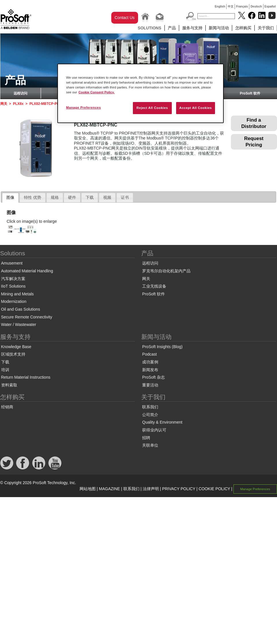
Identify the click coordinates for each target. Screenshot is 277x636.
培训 (5, 369)
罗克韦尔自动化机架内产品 (166, 271)
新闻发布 (150, 369)
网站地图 (88, 488)
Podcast (149, 354)
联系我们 (150, 407)
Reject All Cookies (152, 108)
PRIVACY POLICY (178, 488)
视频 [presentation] (107, 197)
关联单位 (150, 445)
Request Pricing (253, 142)
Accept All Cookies (195, 108)
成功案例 (150, 362)
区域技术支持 (13, 354)
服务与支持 (192, 28)
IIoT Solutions (13, 286)
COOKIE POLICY (214, 488)
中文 (230, 6)
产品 (172, 28)
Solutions (149, 28)
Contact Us (125, 17)
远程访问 (20, 93)
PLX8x (18, 104)
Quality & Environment (162, 422)
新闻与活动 (219, 28)
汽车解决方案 (13, 278)
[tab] (10, 198)
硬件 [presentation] (72, 197)
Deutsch (256, 6)
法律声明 (151, 488)
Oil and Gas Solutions (20, 309)
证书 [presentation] (125, 197)
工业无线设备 (154, 286)
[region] (140, 93)
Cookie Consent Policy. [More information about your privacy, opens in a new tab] (96, 92)
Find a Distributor (253, 123)
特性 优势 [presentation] (32, 197)
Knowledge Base (16, 346)
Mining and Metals (17, 294)
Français (242, 6)
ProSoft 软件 (250, 93)
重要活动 (150, 385)
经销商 (7, 407)
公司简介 (150, 414)
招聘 (146, 437)
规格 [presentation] (55, 197)
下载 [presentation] (90, 197)
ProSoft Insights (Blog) (162, 346)
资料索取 (9, 385)
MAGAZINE (109, 488)
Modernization (14, 301)
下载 (5, 362)
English (220, 6)
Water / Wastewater (18, 324)
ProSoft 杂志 (153, 377)
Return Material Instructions (25, 377)
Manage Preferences (255, 489)
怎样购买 (243, 28)
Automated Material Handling (27, 271)
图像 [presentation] (10, 197)
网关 (3, 104)
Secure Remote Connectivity (26, 317)
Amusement (12, 263)
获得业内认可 (154, 430)
